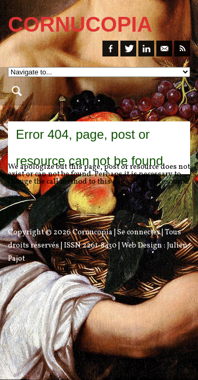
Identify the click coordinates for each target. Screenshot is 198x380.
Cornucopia (92, 232)
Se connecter (138, 232)
